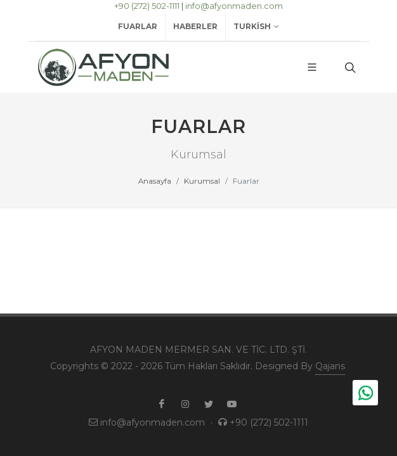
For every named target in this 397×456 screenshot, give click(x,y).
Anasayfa (154, 181)
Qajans (330, 366)
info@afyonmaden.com (234, 6)
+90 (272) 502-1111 (146, 6)
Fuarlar (137, 26)
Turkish (256, 26)
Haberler (195, 26)
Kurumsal (202, 181)
